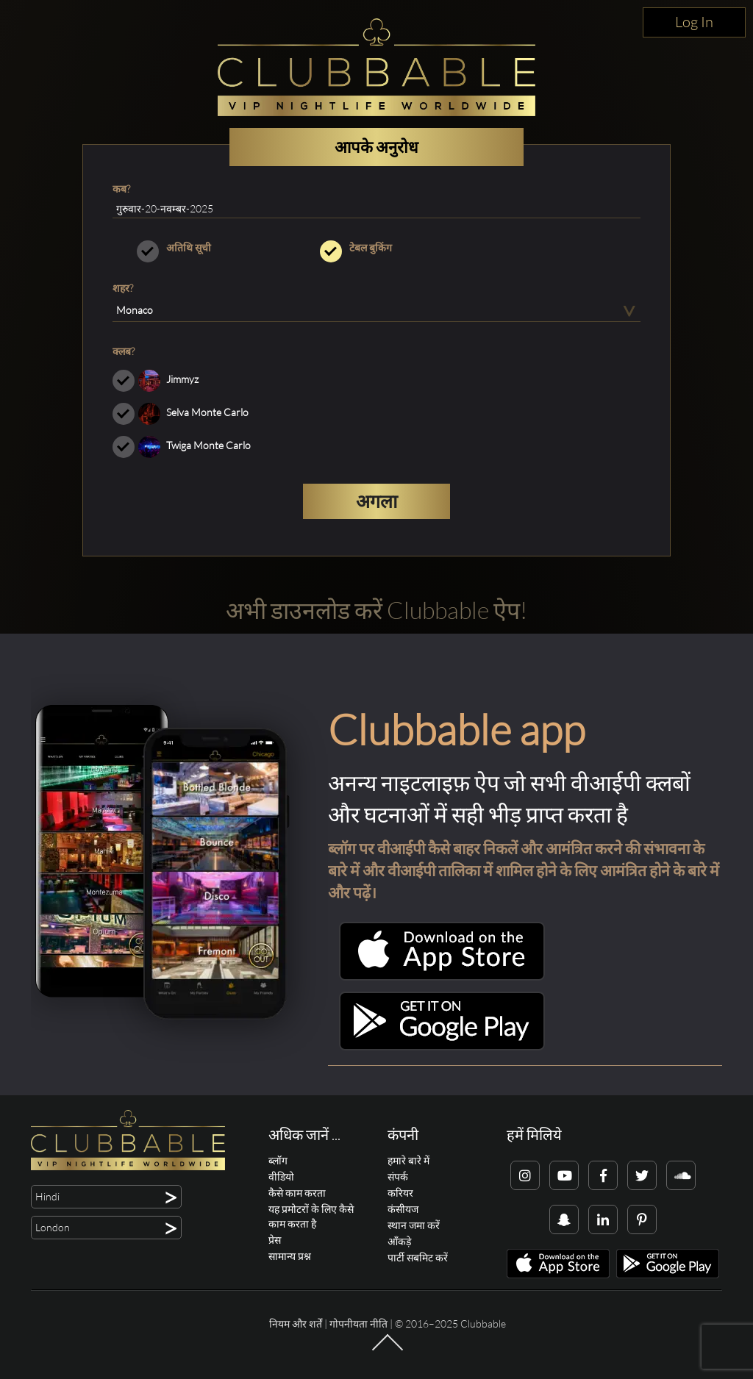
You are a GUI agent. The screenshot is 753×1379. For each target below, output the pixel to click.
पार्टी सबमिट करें (418, 1257)
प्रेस (274, 1239)
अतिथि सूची (193, 247)
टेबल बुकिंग (376, 247)
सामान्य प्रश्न (289, 1256)
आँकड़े (399, 1241)
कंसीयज (403, 1209)
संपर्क (398, 1176)
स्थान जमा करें (414, 1225)
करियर (400, 1192)
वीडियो (281, 1176)
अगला (376, 501)
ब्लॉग (278, 1160)
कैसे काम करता (297, 1192)
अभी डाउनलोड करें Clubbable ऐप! (376, 609)
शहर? (123, 288)
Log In (694, 21)
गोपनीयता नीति (358, 1323)
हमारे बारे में (408, 1160)
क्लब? (124, 351)
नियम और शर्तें (295, 1323)
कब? (121, 188)
